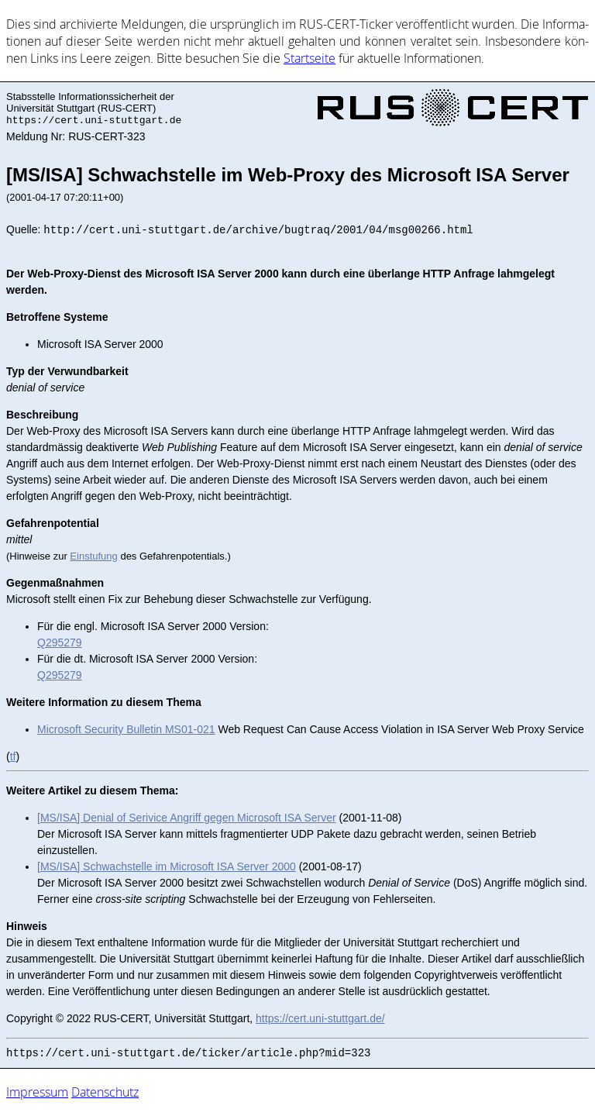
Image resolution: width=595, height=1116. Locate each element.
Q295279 (59, 642)
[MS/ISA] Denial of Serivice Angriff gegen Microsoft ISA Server (186, 817)
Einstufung (93, 556)
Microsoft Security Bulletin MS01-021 (126, 729)
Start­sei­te (309, 58)
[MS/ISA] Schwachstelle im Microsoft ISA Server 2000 (166, 866)
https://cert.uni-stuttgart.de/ (320, 1018)
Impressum (37, 1091)
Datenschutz (105, 1091)
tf (13, 756)
